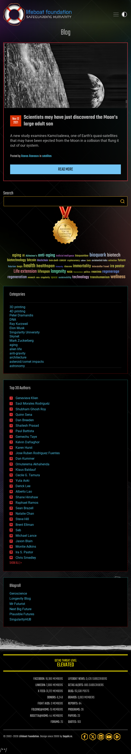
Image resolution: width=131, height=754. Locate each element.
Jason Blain (24, 541)
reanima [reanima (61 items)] (96, 272)
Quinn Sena (24, 415)
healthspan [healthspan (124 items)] (45, 266)
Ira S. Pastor (24, 552)
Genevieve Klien (27, 398)
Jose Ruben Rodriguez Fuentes (38, 453)
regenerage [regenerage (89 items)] (110, 271)
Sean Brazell (24, 508)
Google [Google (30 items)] (19, 266)
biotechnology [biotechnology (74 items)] (16, 260)
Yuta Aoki (22, 481)
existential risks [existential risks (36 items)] (99, 260)
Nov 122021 (15, 120)
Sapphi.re (67, 736)
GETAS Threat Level (65, 663)
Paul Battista (25, 431)
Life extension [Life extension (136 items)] (25, 271)
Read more (65, 169)
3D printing (17, 307)
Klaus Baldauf (26, 470)
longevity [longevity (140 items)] (58, 271)
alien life (16, 349)
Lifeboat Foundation (29, 736)
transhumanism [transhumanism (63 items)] (100, 277)
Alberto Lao (24, 491)
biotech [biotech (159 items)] (113, 255)
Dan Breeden (25, 420)
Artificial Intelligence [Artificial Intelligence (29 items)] (65, 256)
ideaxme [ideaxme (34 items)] (68, 266)
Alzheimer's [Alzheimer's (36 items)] (31, 256)
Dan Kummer (25, 458)
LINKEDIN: (40, 685)
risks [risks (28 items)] (38, 277)
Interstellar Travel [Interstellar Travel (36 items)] (100, 266)
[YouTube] (109, 736)
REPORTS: (73, 703)
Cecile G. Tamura (28, 475)
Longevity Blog (20, 598)
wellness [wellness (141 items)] (118, 277)
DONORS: (51, 697)
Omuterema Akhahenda (32, 464)
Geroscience (18, 593)
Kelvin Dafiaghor (27, 442)
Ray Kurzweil (19, 324)
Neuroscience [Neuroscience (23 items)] (78, 272)
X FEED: (42, 691)
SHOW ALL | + (16, 563)
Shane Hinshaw (27, 497)
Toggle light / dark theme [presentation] (124, 14)
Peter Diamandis (21, 315)
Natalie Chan (25, 513)
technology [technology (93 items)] (80, 277)
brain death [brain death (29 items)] (53, 260)
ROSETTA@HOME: (39, 716)
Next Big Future (20, 609)
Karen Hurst (24, 448)
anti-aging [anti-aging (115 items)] (46, 255)
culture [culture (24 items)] (83, 261)
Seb (18, 530)
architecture (18, 357)
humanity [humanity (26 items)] (59, 267)
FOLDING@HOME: (40, 709)
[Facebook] (84, 736)
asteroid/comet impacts (27, 362)
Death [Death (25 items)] (89, 261)
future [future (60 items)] (122, 260)
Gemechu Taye (26, 437)
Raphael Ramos (27, 503)
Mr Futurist (17, 604)
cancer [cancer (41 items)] (62, 260)
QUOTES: (72, 722)
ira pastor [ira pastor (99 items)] (117, 266)
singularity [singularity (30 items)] (45, 277)
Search (122, 201)
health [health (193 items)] (29, 266)
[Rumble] (117, 736)
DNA (13, 319)
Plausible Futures (22, 614)
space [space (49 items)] (54, 277)
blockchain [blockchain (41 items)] (42, 260)
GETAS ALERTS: (76, 685)
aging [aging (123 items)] (16, 255)
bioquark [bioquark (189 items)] (97, 255)
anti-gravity (18, 353)
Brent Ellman (25, 525)
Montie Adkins (26, 546)
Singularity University (25, 332)
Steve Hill (22, 519)
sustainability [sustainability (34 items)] (65, 277)
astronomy (17, 366)
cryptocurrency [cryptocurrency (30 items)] (73, 260)
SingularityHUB (20, 619)
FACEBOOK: (39, 679)
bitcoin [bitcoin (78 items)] (31, 260)
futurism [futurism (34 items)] (12, 266)
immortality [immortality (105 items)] (82, 266)
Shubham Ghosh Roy (31, 409)
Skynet (14, 336)
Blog (65, 32)
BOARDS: (72, 697)
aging (14, 345)
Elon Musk (17, 328)
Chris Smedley (26, 558)
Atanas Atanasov (30, 156)
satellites (47, 156)
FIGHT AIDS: (44, 703)
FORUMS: (55, 722)
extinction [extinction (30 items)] (112, 260)
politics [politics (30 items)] (87, 272)
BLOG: (71, 691)
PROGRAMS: (74, 709)
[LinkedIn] (101, 736)
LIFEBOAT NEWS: (76, 679)
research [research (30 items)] (31, 277)
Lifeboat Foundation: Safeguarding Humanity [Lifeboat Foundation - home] (55, 14)
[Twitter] (92, 736)
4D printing (17, 311)
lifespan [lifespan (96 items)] (44, 271)
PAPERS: (72, 716)
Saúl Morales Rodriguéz (33, 403)
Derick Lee (23, 486)
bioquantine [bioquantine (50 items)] (81, 255)
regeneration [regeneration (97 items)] (17, 277)
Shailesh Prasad (27, 425)
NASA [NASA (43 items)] (69, 272)
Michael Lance (26, 536)
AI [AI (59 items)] (23, 256)
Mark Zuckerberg (22, 341)
